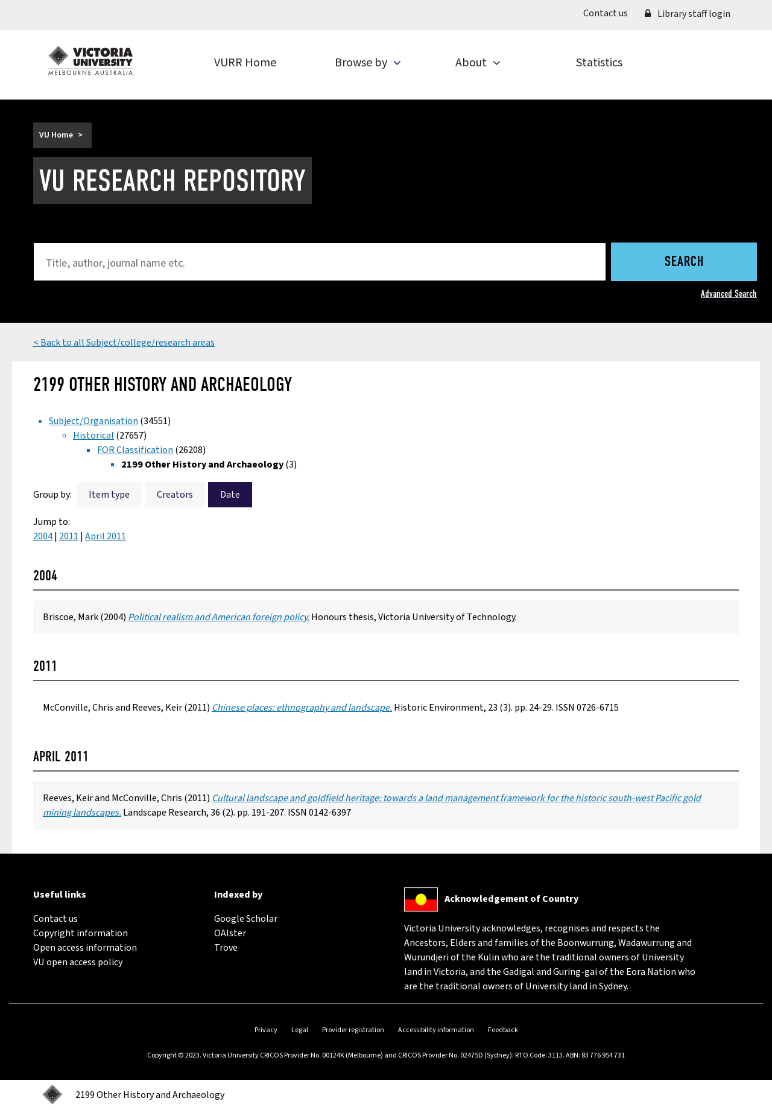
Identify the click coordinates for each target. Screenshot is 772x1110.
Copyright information (80, 933)
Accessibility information (436, 1030)
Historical (93, 435)
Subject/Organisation (93, 421)
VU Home (56, 135)
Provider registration (353, 1030)
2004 (42, 536)
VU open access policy (77, 962)
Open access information (85, 947)
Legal (299, 1030)
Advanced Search (729, 293)
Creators (175, 494)
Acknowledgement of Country (511, 898)
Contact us (609, 12)
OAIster (230, 933)
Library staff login (687, 14)
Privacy (266, 1030)
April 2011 (105, 536)
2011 (68, 536)
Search (684, 262)
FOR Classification (135, 450)
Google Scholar (245, 918)
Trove (226, 947)
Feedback (503, 1030)
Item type (109, 494)
